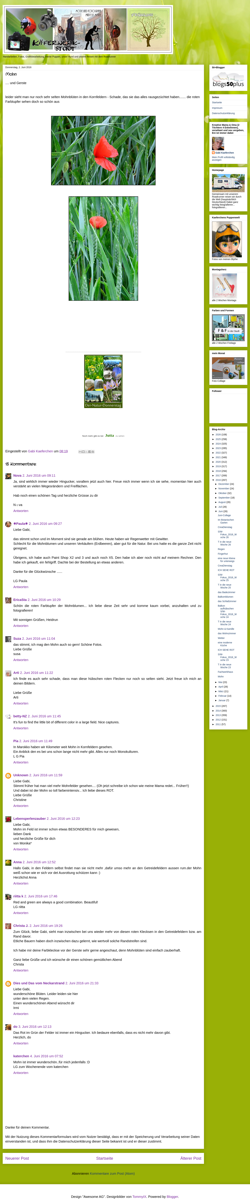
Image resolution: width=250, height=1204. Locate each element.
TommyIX (139, 1197)
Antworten (20, 511)
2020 (219, 462)
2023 (219, 448)
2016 (219, 480)
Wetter (221, 638)
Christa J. (20, 926)
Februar (222, 696)
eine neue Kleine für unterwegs (226, 559)
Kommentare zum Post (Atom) (112, 1173)
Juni (220, 511)
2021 (219, 457)
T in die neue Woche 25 (224, 586)
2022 (219, 452)
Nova (17, 475)
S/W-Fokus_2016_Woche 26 (227, 534)
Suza (17, 638)
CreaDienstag (225, 527)
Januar (222, 700)
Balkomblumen (225, 596)
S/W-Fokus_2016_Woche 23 (227, 657)
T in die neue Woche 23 (224, 666)
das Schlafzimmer (227, 601)
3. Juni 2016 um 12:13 (34, 1026)
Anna (17, 862)
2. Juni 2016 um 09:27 (45, 523)
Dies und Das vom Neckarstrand (38, 983)
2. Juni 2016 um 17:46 (40, 896)
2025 (219, 439)
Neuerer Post (17, 1158)
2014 (219, 710)
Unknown (20, 775)
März (221, 691)
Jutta (109, 435)
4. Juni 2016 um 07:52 (46, 1056)
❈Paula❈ (20, 523)
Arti (16, 673)
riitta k (18, 896)
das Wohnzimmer (227, 633)
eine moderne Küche (225, 644)
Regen (221, 549)
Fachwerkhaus (225, 672)
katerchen (21, 1056)
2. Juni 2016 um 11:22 (36, 673)
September (224, 497)
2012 (219, 719)
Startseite (104, 1158)
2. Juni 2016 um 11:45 (44, 716)
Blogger (172, 1197)
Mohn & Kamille (226, 629)
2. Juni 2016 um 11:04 (38, 638)
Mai (220, 682)
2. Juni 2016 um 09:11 (39, 475)
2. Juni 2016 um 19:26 (46, 926)
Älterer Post (190, 1158)
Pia (15, 741)
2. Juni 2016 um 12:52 (39, 862)
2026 (219, 434)
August (222, 502)
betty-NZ (20, 716)
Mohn (221, 676)
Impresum (217, 108)
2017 (219, 475)
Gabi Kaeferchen (224, 152)
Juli (220, 506)
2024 (219, 443)
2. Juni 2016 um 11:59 (45, 775)
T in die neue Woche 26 (224, 543)
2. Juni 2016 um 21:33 (82, 983)
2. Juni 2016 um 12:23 (63, 818)
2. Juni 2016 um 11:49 (35, 741)
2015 (219, 706)
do (15, 1026)
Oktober (222, 493)
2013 (219, 715)
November (224, 488)
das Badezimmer (226, 592)
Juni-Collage (224, 515)
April (221, 686)
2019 (219, 466)
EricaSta (20, 600)
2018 (219, 471)
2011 (219, 724)
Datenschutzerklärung (223, 113)
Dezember (224, 484)
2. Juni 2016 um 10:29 (44, 600)
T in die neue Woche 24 (224, 623)
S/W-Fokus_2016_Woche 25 (227, 577)
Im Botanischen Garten (226, 521)
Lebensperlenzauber (29, 818)
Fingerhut (223, 553)
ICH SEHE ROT (226, 570)
